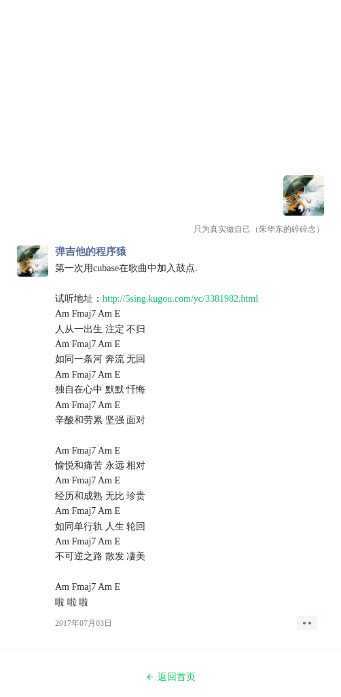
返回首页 (170, 677)
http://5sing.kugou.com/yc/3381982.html (180, 299)
